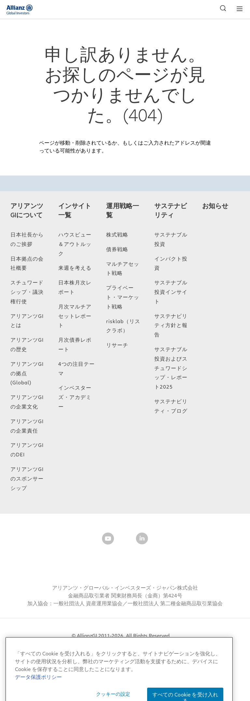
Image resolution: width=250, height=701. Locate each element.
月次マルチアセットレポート (74, 316)
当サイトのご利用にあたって (85, 645)
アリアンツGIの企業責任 (27, 426)
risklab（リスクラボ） (123, 326)
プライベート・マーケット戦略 (122, 297)
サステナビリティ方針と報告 (171, 325)
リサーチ (117, 345)
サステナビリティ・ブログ (171, 406)
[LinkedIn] (142, 540)
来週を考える (74, 268)
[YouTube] (108, 540)
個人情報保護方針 (203, 645)
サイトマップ (27, 645)
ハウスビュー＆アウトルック (74, 244)
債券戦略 (117, 249)
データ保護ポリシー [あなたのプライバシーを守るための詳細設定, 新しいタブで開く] (38, 692)
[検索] (221, 9)
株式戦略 (117, 235)
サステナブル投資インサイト (171, 292)
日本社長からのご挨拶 (27, 240)
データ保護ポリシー (151, 645)
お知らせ (215, 206)
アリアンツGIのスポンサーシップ (27, 479)
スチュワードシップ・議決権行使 (27, 292)
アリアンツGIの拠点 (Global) (27, 373)
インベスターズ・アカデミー (74, 397)
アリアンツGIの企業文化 (27, 402)
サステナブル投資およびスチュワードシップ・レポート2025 (171, 368)
